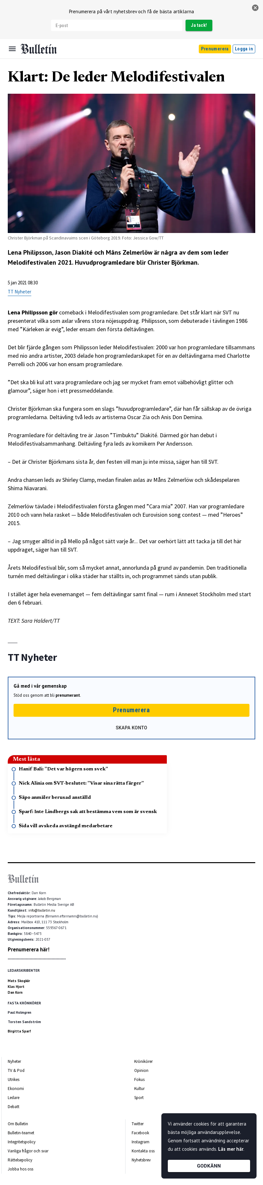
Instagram (140, 1142)
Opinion (141, 1070)
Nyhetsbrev (141, 1160)
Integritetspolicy (21, 1142)
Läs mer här (230, 1149)
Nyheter (14, 1061)
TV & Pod (16, 1070)
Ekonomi (16, 1088)
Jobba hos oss (20, 1169)
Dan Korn (15, 992)
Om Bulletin (18, 1124)
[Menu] (12, 48)
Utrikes (13, 1079)
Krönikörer (143, 1061)
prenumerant (68, 695)
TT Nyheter (19, 292)
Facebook (140, 1133)
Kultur (139, 1088)
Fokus (139, 1079)
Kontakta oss (143, 1151)
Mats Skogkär (19, 981)
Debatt (13, 1106)
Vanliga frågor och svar (28, 1151)
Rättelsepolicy (20, 1160)
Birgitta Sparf (19, 1031)
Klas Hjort (16, 986)
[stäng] (255, 8)
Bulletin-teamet (21, 1133)
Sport (139, 1097)
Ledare (13, 1097)
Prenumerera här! (28, 949)
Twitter (138, 1124)
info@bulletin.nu (41, 910)
